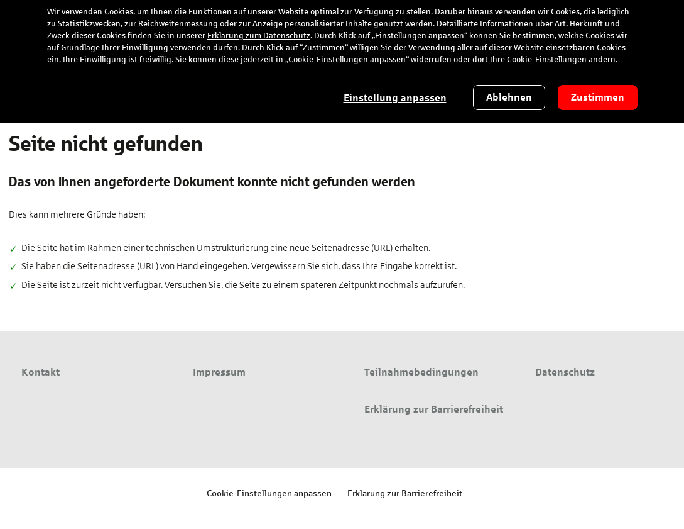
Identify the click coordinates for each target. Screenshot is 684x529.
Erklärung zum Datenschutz (258, 35)
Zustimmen (597, 97)
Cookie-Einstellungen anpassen (269, 492)
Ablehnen (509, 97)
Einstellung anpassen (395, 97)
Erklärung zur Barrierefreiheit (404, 492)
